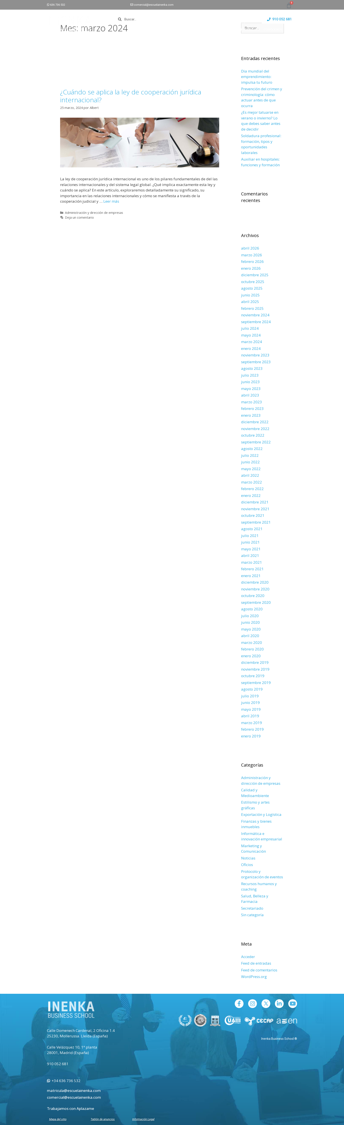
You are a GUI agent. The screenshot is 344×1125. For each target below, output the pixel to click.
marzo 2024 (251, 341)
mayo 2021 (251, 548)
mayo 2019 (251, 709)
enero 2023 (251, 415)
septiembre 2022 (256, 442)
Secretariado (252, 908)
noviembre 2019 (255, 669)
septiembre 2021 (256, 522)
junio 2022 (250, 461)
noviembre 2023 (255, 355)
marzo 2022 (251, 482)
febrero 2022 (252, 488)
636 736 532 (57, 4)
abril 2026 (250, 248)
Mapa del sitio (57, 1119)
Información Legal (143, 1119)
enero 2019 (251, 736)
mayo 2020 (251, 629)
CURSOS (183, 29)
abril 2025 (250, 301)
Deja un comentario (79, 217)
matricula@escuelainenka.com (74, 1090)
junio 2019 (250, 702)
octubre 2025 (252, 281)
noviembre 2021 (255, 508)
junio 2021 (250, 542)
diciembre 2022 (255, 421)
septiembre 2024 (256, 321)
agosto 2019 (252, 689)
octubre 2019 (252, 675)
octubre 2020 (252, 595)
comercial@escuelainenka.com (154, 4)
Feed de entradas (256, 963)
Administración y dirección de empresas (94, 213)
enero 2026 (251, 268)
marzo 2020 (251, 642)
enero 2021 (251, 575)
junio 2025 (250, 295)
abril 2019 (250, 715)
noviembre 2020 (255, 589)
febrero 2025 (252, 308)
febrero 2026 (252, 261)
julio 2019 (250, 695)
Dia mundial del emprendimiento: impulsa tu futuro (256, 77)
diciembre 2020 (255, 582)
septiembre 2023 (256, 361)
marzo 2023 (251, 401)
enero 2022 (251, 495)
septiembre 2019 (256, 682)
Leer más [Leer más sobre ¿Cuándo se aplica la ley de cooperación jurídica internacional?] (111, 201)
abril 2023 (250, 395)
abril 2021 (250, 555)
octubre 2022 (252, 435)
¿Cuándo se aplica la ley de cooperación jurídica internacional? (130, 95)
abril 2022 (250, 475)
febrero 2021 (252, 568)
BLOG (293, 29)
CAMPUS (199, 29)
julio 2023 (250, 375)
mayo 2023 (251, 388)
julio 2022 (250, 455)
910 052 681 (57, 1063)
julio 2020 (250, 615)
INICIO (169, 29)
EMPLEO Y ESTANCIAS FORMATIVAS (234, 29)
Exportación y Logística (261, 814)
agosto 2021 (252, 528)
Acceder (248, 956)
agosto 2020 (252, 608)
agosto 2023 (252, 368)
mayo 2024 (251, 335)
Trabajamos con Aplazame (70, 1108)
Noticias (248, 858)
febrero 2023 (252, 408)
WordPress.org (254, 976)
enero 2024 (251, 348)
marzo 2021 (251, 562)
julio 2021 (250, 535)
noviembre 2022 (255, 428)
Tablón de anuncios (103, 1119)
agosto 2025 (252, 288)
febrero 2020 (252, 649)
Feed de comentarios (259, 970)
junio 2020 (250, 622)
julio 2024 (250, 328)
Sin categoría (252, 914)
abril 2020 (250, 635)
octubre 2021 (252, 515)
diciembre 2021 (255, 502)
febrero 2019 (252, 729)
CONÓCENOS (274, 29)
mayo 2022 (251, 468)
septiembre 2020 (256, 602)
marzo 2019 (251, 722)
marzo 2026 (251, 254)
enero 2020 (251, 655)
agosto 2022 (252, 448)
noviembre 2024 (255, 314)
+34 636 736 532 (64, 1080)
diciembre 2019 (255, 662)
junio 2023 (250, 381)
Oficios (247, 864)
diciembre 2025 (255, 274)
